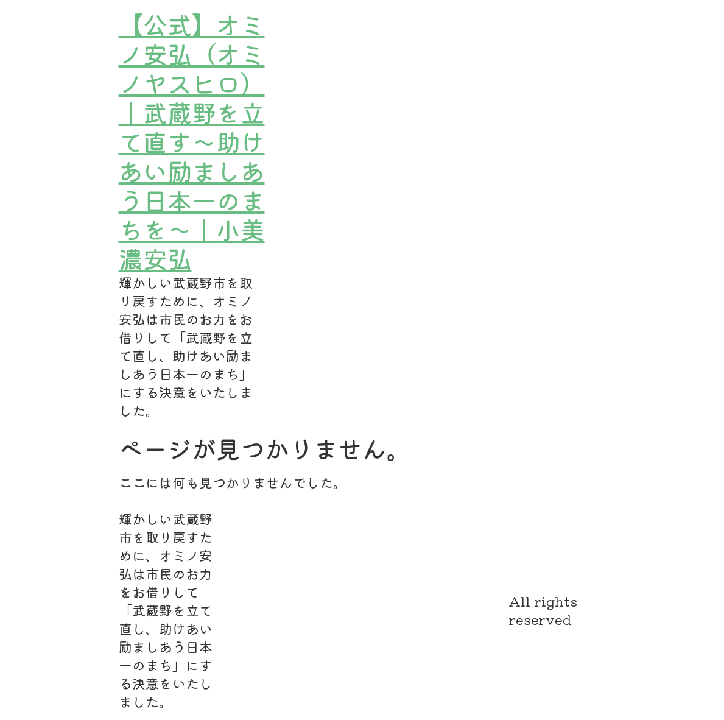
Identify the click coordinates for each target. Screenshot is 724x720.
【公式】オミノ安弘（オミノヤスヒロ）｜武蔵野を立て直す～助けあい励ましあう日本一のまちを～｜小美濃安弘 (192, 141)
